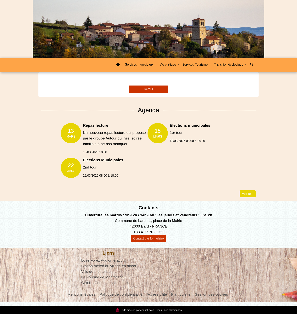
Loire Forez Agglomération (103, 260)
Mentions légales (81, 294)
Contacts (149, 207)
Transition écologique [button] (229, 64)
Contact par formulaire (148, 238)
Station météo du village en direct (108, 266)
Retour (148, 89)
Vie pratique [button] (168, 64)
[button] (118, 65)
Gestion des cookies (211, 294)
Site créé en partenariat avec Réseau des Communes (148, 310)
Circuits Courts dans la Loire (104, 283)
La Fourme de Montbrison (102, 277)
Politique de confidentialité (121, 294)
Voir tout (247, 193)
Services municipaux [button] (139, 64)
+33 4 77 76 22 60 (148, 232)
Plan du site (180, 294)
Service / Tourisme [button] (195, 64)
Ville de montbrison (97, 272)
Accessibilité (157, 294)
